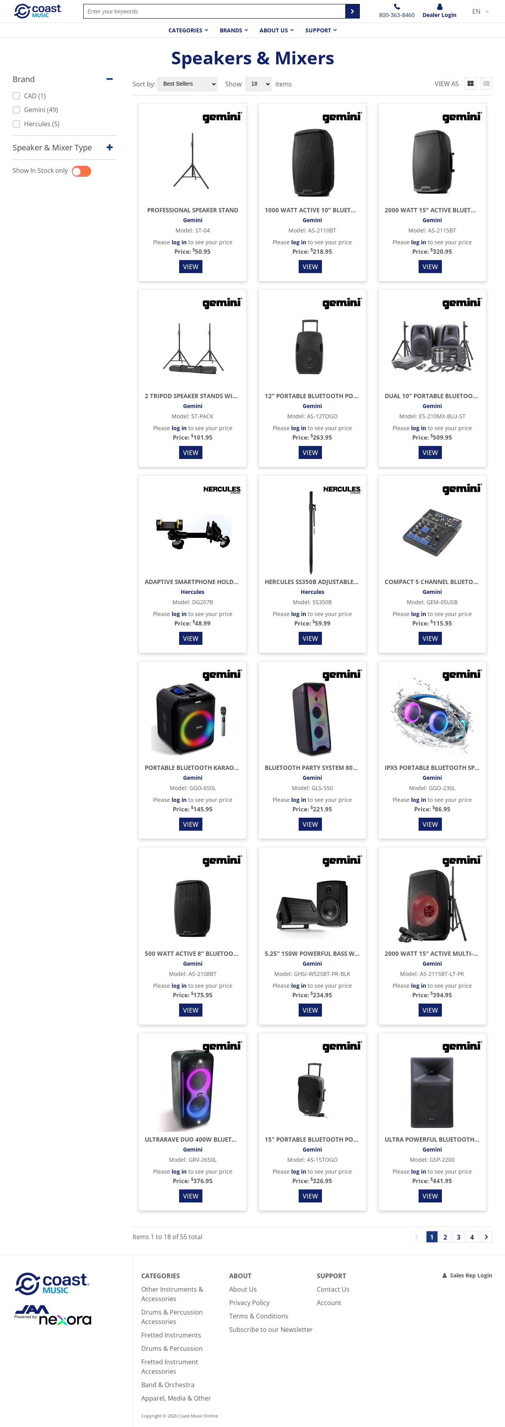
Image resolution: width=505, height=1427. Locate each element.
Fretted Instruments (171, 1335)
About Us (243, 1289)
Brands (231, 30)
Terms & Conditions (258, 1316)
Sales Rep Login (471, 1275)
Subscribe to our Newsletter (271, 1329)
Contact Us (333, 1289)
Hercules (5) (36, 124)
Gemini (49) (35, 109)
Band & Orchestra (168, 1384)
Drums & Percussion (172, 1348)
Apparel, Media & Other (176, 1398)
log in (179, 242)
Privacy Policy (249, 1302)
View (190, 266)
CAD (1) (29, 96)
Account (329, 1302)
